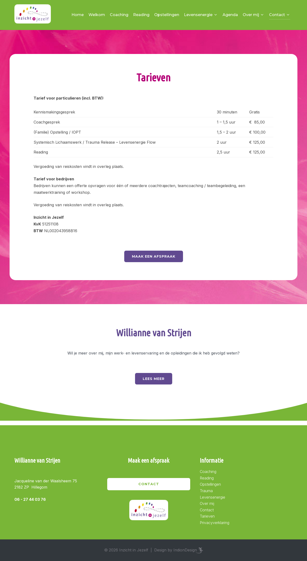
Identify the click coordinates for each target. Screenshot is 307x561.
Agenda (230, 14)
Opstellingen (166, 14)
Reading (141, 14)
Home (77, 14)
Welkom (97, 14)
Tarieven (207, 516)
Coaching (119, 14)
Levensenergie (201, 14)
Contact (279, 14)
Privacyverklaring (214, 522)
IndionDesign (185, 550)
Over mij (253, 14)
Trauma (206, 490)
